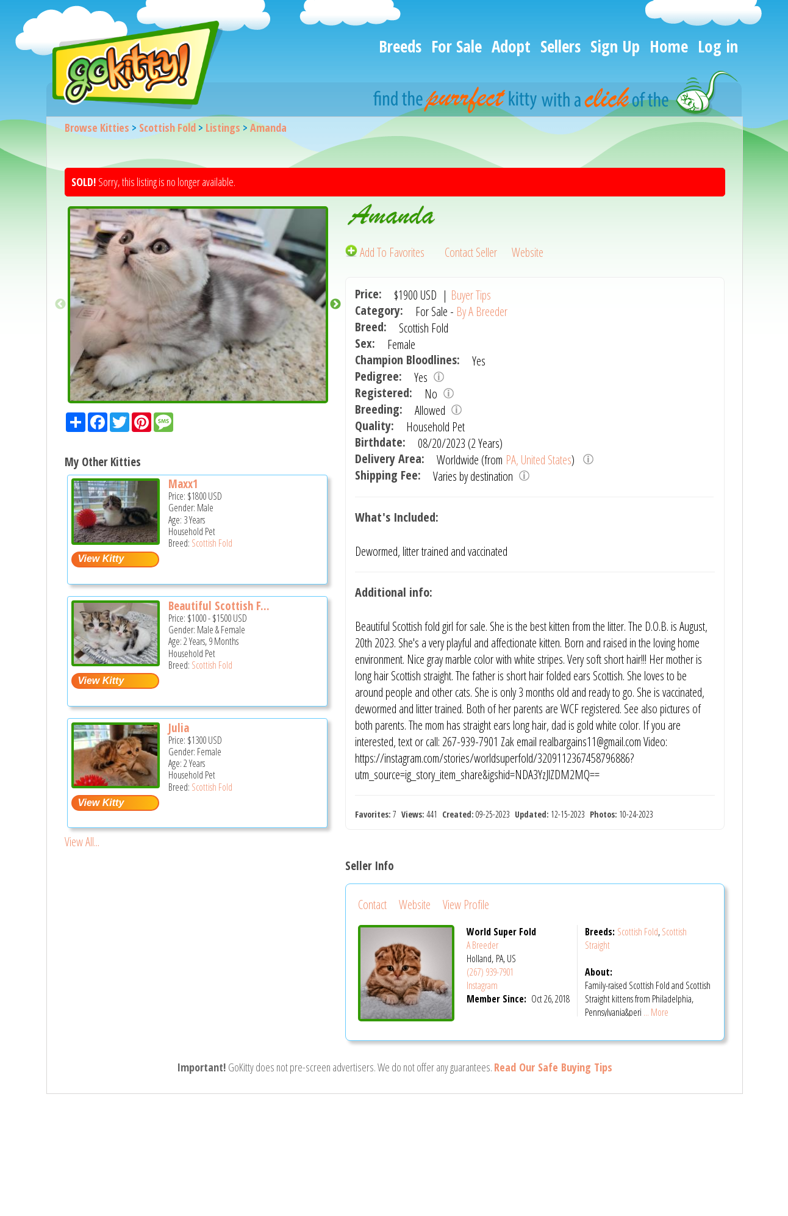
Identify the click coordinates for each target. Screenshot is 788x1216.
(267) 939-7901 (490, 972)
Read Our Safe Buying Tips (553, 1067)
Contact (372, 904)
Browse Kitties (97, 127)
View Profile (466, 904)
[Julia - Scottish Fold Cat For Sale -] (115, 783)
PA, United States (538, 460)
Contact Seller (471, 252)
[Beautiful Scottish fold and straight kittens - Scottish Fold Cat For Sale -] (115, 661)
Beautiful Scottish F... (219, 606)
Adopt (511, 46)
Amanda (268, 127)
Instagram (482, 985)
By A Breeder (481, 311)
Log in (718, 46)
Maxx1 (183, 484)
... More (655, 1012)
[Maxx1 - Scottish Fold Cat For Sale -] (115, 540)
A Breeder (482, 945)
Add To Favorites (386, 252)
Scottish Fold (167, 127)
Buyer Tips (471, 295)
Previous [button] (60, 304)
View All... (82, 841)
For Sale (456, 46)
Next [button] (335, 304)
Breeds (400, 46)
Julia (178, 728)
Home (669, 46)
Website (527, 252)
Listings (223, 127)
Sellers (560, 46)
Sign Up (615, 46)
